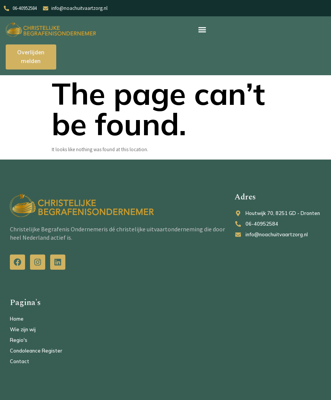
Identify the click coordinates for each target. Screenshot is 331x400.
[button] (202, 29)
